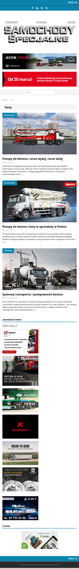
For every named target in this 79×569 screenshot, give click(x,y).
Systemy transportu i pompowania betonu (32, 294)
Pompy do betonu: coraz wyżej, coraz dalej (32, 159)
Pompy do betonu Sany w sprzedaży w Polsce (34, 226)
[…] (21, 174)
